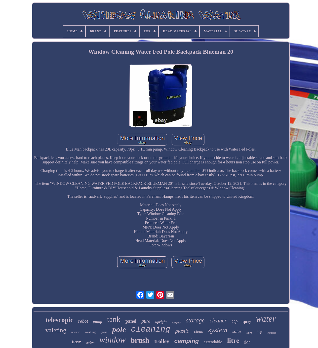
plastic (182, 331)
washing (90, 332)
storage (195, 320)
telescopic (59, 320)
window (112, 339)
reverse (75, 332)
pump (97, 321)
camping (186, 341)
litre (233, 340)
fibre (249, 332)
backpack (176, 322)
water (266, 319)
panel (130, 321)
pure (145, 321)
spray (247, 322)
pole (119, 329)
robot (83, 321)
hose (76, 341)
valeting (55, 330)
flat (246, 342)
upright (161, 322)
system (217, 330)
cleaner (218, 320)
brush (140, 340)
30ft (260, 332)
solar (236, 331)
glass (104, 332)
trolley (161, 341)
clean (198, 331)
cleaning (150, 329)
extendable (213, 342)
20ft (235, 322)
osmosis (271, 332)
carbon (90, 342)
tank (113, 319)
